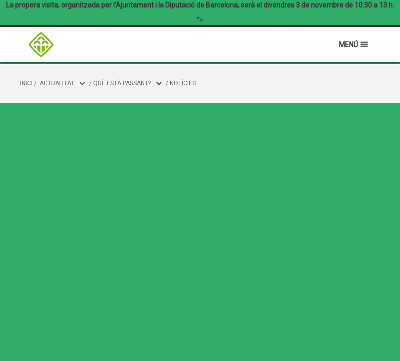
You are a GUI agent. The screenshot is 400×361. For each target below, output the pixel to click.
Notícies (183, 83)
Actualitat (57, 83)
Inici (26, 83)
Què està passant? (122, 83)
